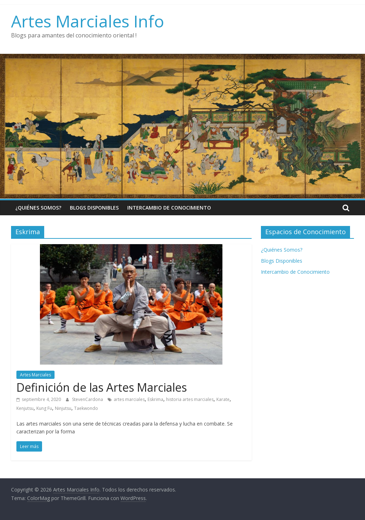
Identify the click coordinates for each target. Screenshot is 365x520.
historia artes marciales (190, 399)
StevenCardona (88, 399)
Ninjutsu (63, 408)
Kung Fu (44, 408)
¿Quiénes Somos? (38, 207)
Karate (223, 399)
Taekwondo (86, 408)
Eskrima (155, 399)
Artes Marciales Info (87, 21)
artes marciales (129, 399)
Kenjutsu (25, 408)
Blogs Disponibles (94, 207)
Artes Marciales (35, 375)
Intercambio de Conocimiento (169, 207)
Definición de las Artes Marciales (101, 387)
